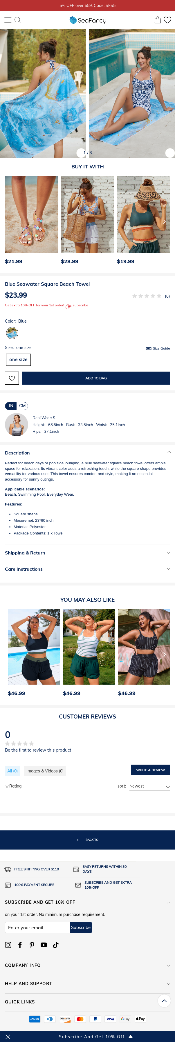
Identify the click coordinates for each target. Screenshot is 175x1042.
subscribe (77, 307)
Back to (87, 840)
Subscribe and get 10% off (87, 902)
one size (18, 359)
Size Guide (161, 348)
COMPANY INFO (87, 965)
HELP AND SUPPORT (87, 983)
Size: (87, 348)
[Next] (165, 221)
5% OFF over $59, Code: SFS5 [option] (87, 5)
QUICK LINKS (87, 1002)
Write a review (150, 770)
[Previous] (8, 221)
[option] (30, 221)
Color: (16, 321)
